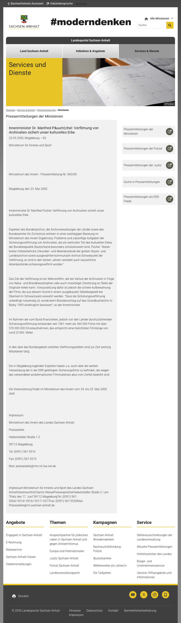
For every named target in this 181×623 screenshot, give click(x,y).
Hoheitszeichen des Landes (154, 554)
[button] (25, 3)
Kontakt (113, 610)
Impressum (76, 615)
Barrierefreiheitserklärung (140, 610)
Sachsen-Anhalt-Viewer (21, 557)
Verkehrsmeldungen (18, 564)
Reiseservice (14, 549)
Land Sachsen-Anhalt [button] (34, 51)
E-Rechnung (13, 542)
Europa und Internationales (67, 551)
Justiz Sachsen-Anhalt (64, 558)
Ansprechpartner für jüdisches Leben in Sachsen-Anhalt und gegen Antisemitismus (69, 539)
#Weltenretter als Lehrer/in (110, 565)
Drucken (20, 596)
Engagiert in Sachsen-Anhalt (24, 535)
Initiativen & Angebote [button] (90, 51)
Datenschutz (94, 610)
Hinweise (75, 610)
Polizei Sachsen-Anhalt (64, 565)
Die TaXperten (102, 573)
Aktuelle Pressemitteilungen (154, 546)
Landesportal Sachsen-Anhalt (90, 40)
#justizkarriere (102, 558)
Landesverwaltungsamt (65, 573)
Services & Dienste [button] (147, 51)
